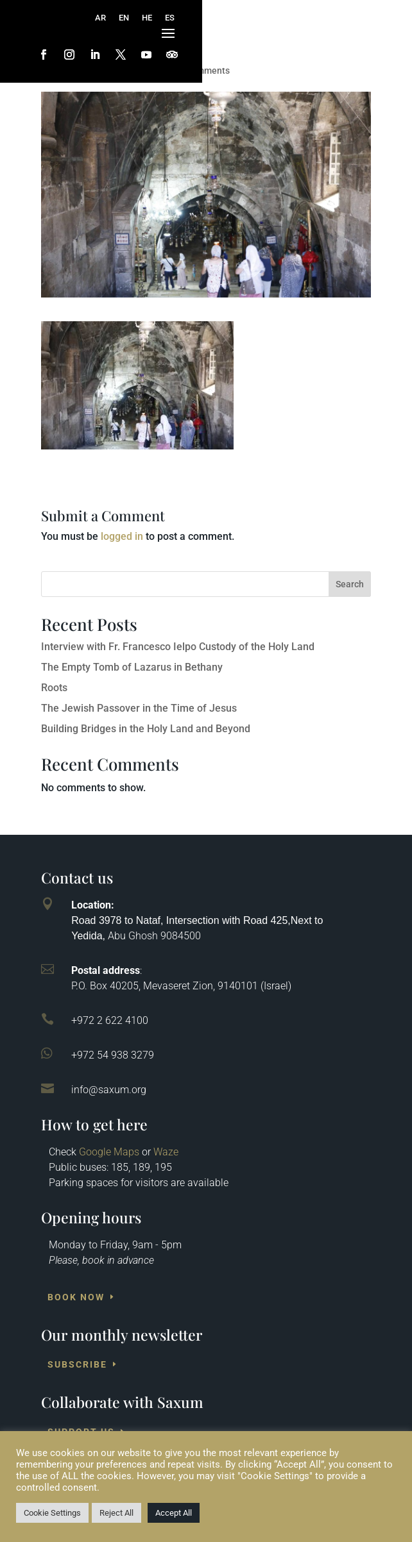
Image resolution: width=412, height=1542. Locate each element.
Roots (54, 688)
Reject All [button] (116, 1513)
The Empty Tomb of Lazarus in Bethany (132, 667)
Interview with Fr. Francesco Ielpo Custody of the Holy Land (177, 647)
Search (350, 584)
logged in (122, 536)
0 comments (205, 70)
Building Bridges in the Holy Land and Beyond (145, 729)
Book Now (76, 1297)
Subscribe (77, 1364)
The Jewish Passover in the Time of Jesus (139, 708)
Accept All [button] (173, 1513)
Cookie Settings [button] (52, 1513)
